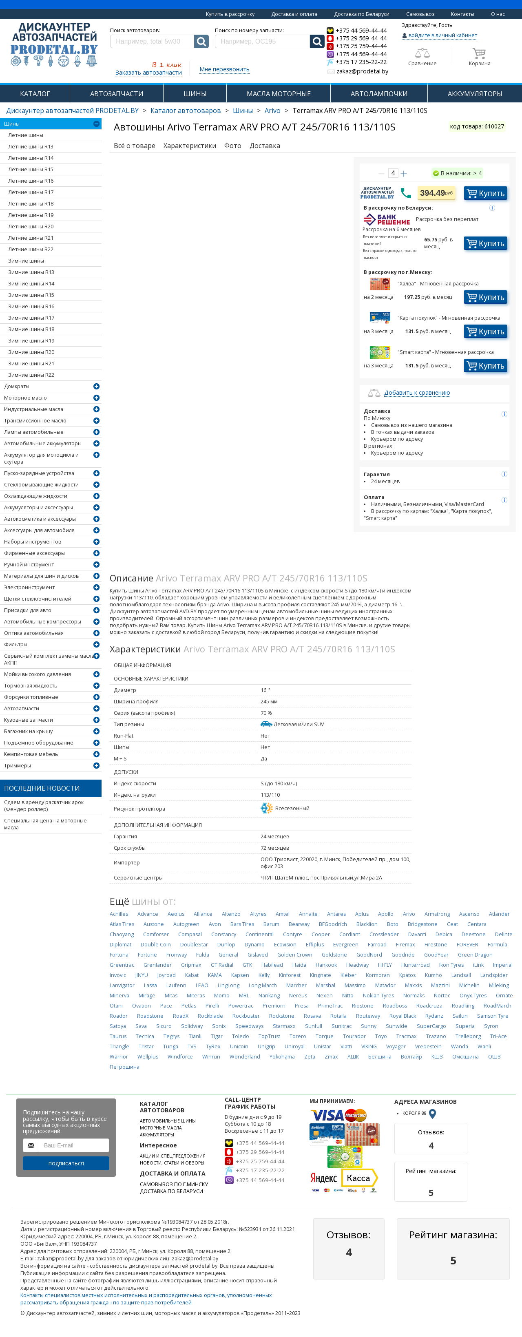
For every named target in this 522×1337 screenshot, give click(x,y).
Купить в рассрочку (230, 14)
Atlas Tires (122, 924)
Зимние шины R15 (31, 295)
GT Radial (222, 964)
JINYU (141, 975)
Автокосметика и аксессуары (40, 518)
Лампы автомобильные (34, 432)
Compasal (190, 934)
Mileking (499, 985)
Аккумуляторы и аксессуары (38, 507)
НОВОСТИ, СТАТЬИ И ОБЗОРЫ (172, 1163)
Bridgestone (423, 924)
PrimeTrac (330, 1005)
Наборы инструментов (32, 541)
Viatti (346, 1046)
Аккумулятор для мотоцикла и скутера (41, 458)
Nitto (348, 995)
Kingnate (320, 975)
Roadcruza (429, 1005)
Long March (263, 985)
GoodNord (369, 954)
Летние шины (25, 135)
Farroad (377, 944)
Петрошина (124, 1066)
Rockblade (210, 1015)
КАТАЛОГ (35, 93)
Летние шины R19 (30, 215)
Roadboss (395, 1005)
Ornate (504, 995)
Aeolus (176, 913)
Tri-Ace (498, 1036)
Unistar (322, 1046)
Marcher (296, 985)
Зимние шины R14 (31, 283)
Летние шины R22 (30, 249)
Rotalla (338, 1015)
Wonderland (245, 1056)
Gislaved (258, 954)
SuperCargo (431, 1026)
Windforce (180, 1056)
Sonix (219, 1026)
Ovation (141, 1005)
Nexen (324, 995)
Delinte (504, 934)
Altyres (258, 913)
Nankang (269, 995)
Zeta (309, 1056)
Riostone (363, 1005)
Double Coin (156, 944)
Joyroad (166, 975)
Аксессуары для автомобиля (39, 530)
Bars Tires (242, 924)
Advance (147, 913)
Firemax (405, 944)
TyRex (213, 1046)
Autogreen (186, 924)
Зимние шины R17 (31, 317)
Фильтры (15, 644)
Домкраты (16, 386)
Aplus (362, 913)
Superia (465, 1026)
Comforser (156, 934)
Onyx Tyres (473, 995)
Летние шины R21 (30, 237)
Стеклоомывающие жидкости (41, 484)
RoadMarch (497, 1005)
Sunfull (313, 1026)
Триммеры (17, 765)
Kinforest (290, 975)
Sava (141, 1026)
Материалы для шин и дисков (41, 575)
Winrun (211, 1056)
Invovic (118, 975)
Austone (154, 924)
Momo (222, 995)
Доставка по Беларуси (361, 14)
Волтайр (411, 1056)
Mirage (147, 995)
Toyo (381, 1036)
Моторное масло (25, 397)
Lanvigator (122, 985)
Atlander (499, 913)
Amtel (283, 913)
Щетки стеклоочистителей (37, 598)
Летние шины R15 (30, 169)
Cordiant (349, 934)
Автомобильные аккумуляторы (43, 443)
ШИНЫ (195, 93)
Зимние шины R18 (31, 329)
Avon (215, 924)
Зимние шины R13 (31, 272)
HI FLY (385, 964)
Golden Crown (294, 954)
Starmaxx (284, 1026)
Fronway (176, 954)
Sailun (460, 1015)
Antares (336, 913)
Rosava (312, 1015)
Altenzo (231, 913)
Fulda (202, 954)
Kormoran (378, 975)
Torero (298, 1036)
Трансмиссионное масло (35, 420)
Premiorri (274, 1005)
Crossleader (384, 934)
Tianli (195, 1036)
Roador (119, 1015)
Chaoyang (122, 934)
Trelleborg (468, 1036)
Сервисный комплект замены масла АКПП (49, 659)
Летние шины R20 (30, 226)
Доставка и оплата (294, 14)
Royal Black (402, 1015)
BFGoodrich (333, 924)
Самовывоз (420, 14)
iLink (478, 964)
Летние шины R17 (30, 192)
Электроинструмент (29, 587)
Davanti (417, 934)
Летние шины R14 (30, 158)
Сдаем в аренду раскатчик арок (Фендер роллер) (44, 806)
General (228, 954)
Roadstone (150, 1015)
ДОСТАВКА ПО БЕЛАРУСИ (171, 1191)
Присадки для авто (27, 610)
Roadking (463, 1005)
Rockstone (281, 1015)
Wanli (484, 1046)
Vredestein (428, 1046)
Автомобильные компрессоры (42, 621)
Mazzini (440, 985)
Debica (444, 934)
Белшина (380, 1056)
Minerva (119, 995)
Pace (166, 1005)
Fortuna (119, 954)
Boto (392, 924)
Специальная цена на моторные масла (45, 824)
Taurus (118, 1036)
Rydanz (434, 1015)
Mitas (171, 995)
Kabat (192, 975)
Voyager (396, 1046)
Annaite (308, 913)
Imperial (503, 964)
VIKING (369, 1046)
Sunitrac (342, 1026)
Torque (325, 1036)
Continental (260, 934)
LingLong (228, 985)
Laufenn (176, 985)
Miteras (196, 995)
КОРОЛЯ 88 (420, 1113)
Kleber (348, 975)
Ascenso (469, 913)
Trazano (436, 1036)
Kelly (264, 975)
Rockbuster (246, 1015)
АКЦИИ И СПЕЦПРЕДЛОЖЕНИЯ (173, 1156)
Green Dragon (475, 954)
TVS (192, 1046)
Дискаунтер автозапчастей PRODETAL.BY (72, 110)
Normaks (414, 995)
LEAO (202, 985)
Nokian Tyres (378, 995)
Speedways (249, 1026)
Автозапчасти (21, 708)
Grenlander (158, 964)
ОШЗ (494, 1056)
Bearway (299, 924)
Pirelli (212, 1005)
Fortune (147, 954)
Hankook (326, 964)
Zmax (331, 1056)
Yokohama (282, 1056)
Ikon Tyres (451, 964)
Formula (497, 944)
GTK (247, 964)
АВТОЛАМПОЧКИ (379, 93)
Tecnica (145, 1036)
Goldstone (334, 954)
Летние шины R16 (30, 180)
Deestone (474, 934)
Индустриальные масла (33, 409)
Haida (299, 964)
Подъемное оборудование (38, 742)
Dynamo (255, 944)
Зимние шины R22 (31, 374)
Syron (491, 1026)
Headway (357, 964)
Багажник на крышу (28, 731)
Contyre (292, 934)
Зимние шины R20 (31, 352)
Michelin (469, 985)
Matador (385, 985)
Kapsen (240, 975)
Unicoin (239, 1046)
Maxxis (413, 985)
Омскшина (465, 1056)
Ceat (452, 924)
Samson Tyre (493, 1015)
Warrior (119, 1056)
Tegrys (171, 1036)
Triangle (119, 1046)
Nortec (442, 995)
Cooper (321, 934)
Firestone (436, 944)
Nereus (298, 995)
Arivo (273, 110)
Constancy (223, 934)
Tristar (146, 1046)
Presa (302, 1005)
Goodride (403, 954)
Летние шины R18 (30, 203)
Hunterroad (415, 964)
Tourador (354, 1036)
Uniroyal (295, 1046)
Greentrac (122, 964)
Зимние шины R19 (31, 340)
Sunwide (396, 1026)
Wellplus (147, 1056)
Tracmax (406, 1036)
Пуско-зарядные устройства (39, 473)
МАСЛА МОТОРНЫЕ (279, 93)
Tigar (217, 1036)
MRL (244, 995)
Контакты (462, 14)
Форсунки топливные (31, 697)
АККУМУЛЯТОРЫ (475, 93)
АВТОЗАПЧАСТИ (117, 93)
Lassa (150, 985)
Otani (116, 1005)
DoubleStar (194, 944)
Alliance (203, 913)
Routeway (368, 1015)
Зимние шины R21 (31, 363)
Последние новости (42, 788)
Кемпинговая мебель (31, 754)
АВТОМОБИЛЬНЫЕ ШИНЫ (168, 1121)
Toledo (240, 1036)
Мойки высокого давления (37, 674)
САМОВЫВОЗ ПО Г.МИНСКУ (174, 1184)
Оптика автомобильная (34, 633)
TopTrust (269, 1036)
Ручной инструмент (29, 564)
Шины (243, 110)
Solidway (192, 1026)
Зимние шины (26, 260)
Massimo (355, 985)
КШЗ (437, 1056)
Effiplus (315, 944)
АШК (353, 1056)
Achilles (119, 913)
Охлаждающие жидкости (35, 496)
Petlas (188, 1005)
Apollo (386, 913)
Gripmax (191, 964)
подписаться (66, 1163)
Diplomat (120, 944)
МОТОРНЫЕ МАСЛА (161, 1128)
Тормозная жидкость (31, 685)
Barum (271, 924)
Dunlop (226, 944)
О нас (498, 14)
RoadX (180, 1015)
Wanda (459, 1046)
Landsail (461, 975)
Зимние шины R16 (31, 306)
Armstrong (437, 913)
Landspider (494, 975)
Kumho (433, 975)
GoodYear (436, 954)
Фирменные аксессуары (34, 553)
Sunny (368, 1026)
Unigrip (266, 1046)
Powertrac (240, 1005)
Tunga (170, 1046)
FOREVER (467, 944)
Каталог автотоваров (185, 110)
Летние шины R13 (30, 146)
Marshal (325, 985)
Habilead (272, 964)
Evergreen (345, 944)
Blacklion (367, 924)
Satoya (118, 1026)
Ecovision (285, 944)
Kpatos (407, 975)
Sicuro (164, 1026)
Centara (477, 924)
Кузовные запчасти (28, 719)
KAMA (215, 975)
